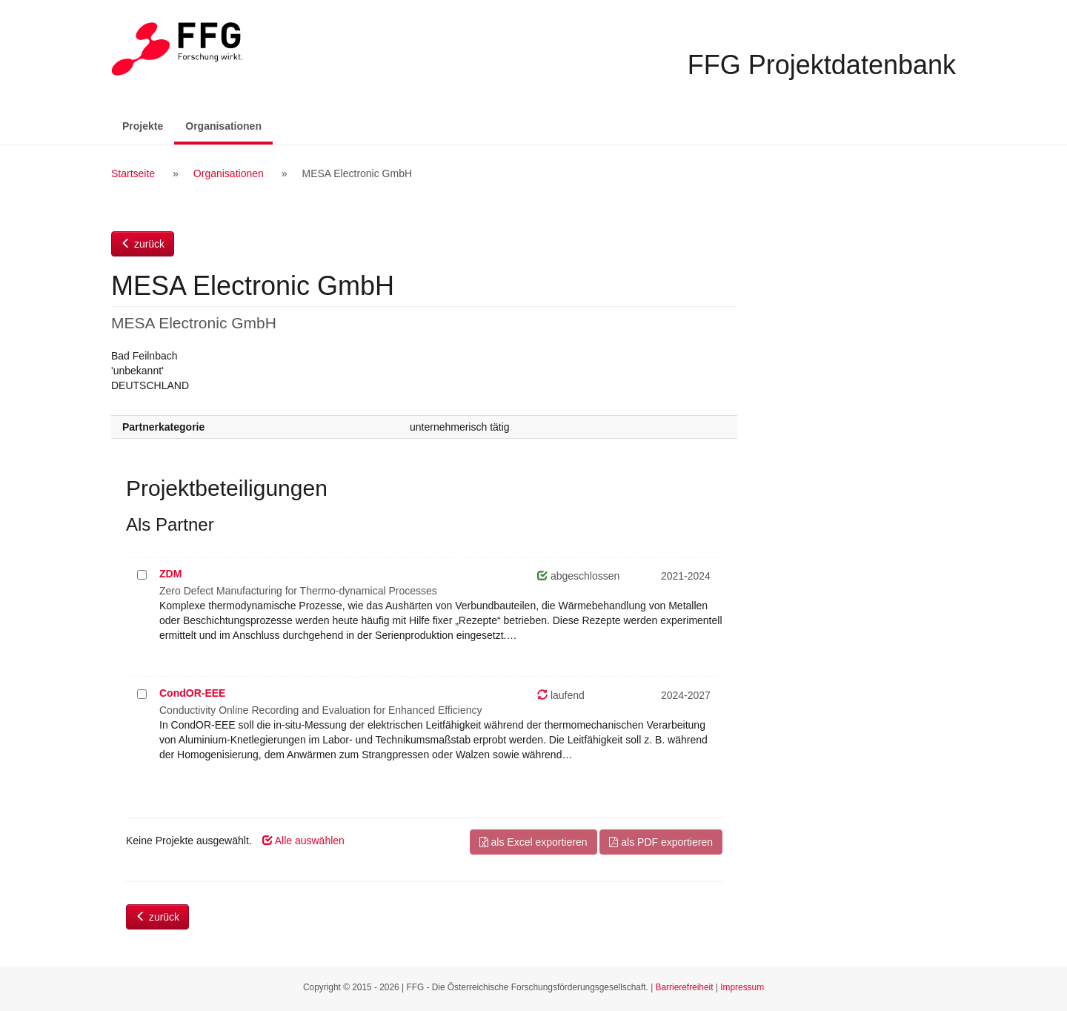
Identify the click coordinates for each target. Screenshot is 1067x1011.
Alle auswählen (303, 840)
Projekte (142, 126)
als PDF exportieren (661, 842)
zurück (142, 244)
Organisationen (229, 125)
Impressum (742, 987)
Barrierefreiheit (685, 987)
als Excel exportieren (533, 842)
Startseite (133, 173)
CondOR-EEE (192, 693)
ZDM (170, 574)
